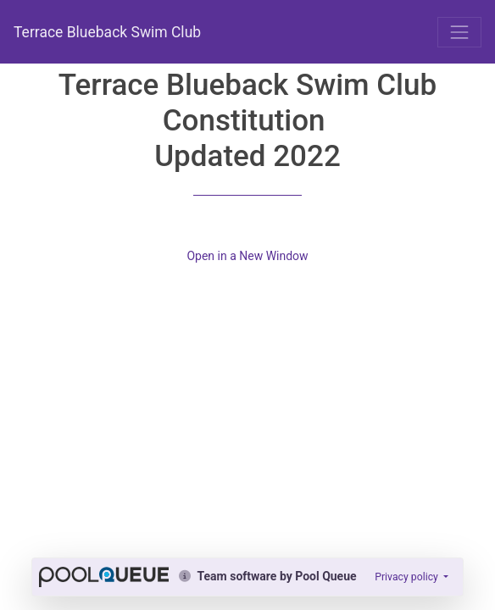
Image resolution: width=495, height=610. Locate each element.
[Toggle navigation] (459, 32)
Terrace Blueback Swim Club (107, 32)
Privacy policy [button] (408, 577)
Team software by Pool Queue (267, 576)
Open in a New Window (247, 256)
